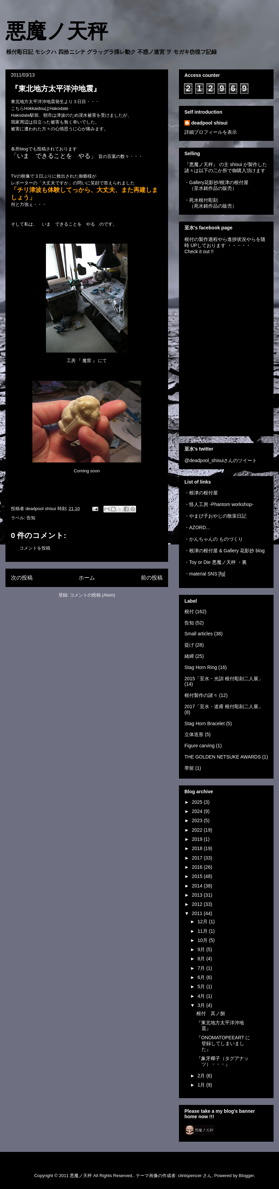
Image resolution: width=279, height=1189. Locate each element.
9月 (201, 949)
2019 (198, 839)
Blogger (246, 1175)
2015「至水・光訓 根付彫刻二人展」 (223, 678)
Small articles (198, 633)
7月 (201, 968)
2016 (198, 867)
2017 (198, 858)
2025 (198, 802)
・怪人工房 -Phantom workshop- (218, 504)
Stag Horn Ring (200, 667)
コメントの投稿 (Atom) (92, 595)
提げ (189, 645)
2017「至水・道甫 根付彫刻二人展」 (223, 706)
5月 (201, 986)
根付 (189, 611)
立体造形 (193, 734)
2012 (198, 904)
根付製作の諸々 (201, 695)
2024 (198, 811)
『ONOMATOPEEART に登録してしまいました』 (223, 1043)
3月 (201, 1005)
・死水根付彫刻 (201, 200)
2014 (198, 886)
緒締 (189, 656)
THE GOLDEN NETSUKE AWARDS (222, 757)
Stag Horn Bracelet (204, 723)
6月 (201, 977)
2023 (198, 820)
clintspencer (189, 1175)
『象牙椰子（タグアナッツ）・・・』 (222, 1061)
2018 (198, 848)
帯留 (189, 768)
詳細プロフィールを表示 (210, 132)
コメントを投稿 (34, 548)
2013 (198, 895)
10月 (203, 940)
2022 (198, 830)
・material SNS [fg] (204, 573)
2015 (198, 876)
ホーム (87, 578)
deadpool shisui (209, 123)
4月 (201, 996)
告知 (31, 517)
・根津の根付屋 (201, 492)
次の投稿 (22, 578)
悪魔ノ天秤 (56, 31)
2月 (201, 1075)
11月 (203, 931)
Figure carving (199, 745)
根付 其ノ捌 (210, 1013)
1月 (201, 1085)
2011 (198, 913)
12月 (203, 921)
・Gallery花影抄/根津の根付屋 (216, 182)
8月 (201, 958)
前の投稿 (152, 578)
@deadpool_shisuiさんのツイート (220, 460)
